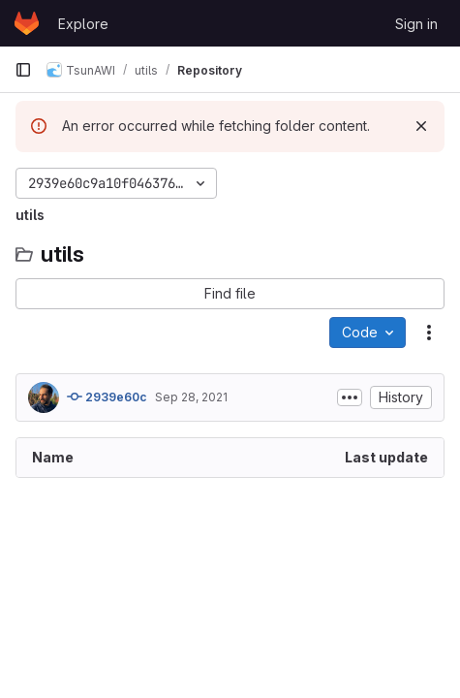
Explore (83, 24)
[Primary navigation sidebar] (23, 69)
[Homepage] (27, 23)
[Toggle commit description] (349, 397)
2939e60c (107, 396)
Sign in (416, 24)
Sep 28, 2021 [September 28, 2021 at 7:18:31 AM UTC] (191, 397)
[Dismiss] (421, 126)
